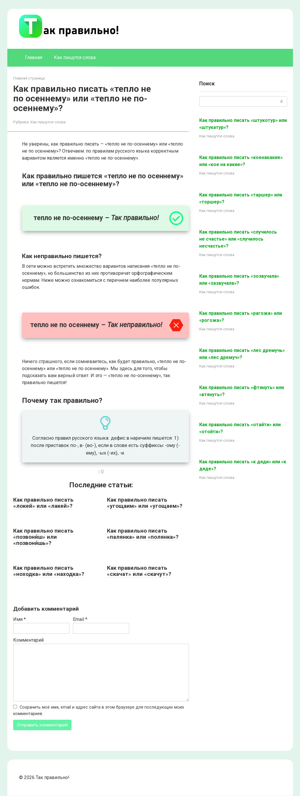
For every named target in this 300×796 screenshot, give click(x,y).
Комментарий (28, 640)
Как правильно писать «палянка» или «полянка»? (142, 533)
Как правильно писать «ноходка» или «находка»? (48, 570)
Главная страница (29, 78)
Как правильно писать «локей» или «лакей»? (43, 502)
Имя (19, 619)
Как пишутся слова (75, 57)
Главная (33, 57)
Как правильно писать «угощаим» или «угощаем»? (144, 502)
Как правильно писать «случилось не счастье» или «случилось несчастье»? (238, 239)
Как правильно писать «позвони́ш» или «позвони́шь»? (43, 536)
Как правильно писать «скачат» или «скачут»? (139, 570)
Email (80, 619)
